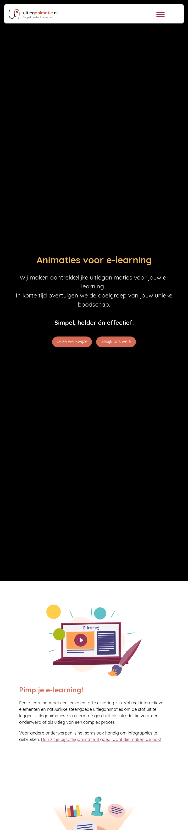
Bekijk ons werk (116, 342)
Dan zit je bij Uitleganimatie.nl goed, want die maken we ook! (101, 740)
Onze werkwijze (72, 342)
